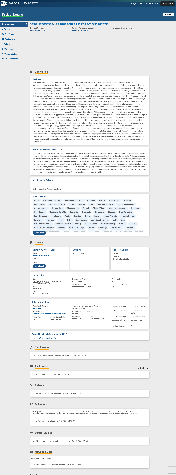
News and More (10, 59)
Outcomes (7, 49)
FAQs (133, 3)
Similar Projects (10, 69)
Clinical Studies (9, 54)
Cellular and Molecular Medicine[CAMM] (49, 313)
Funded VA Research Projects (44, 338)
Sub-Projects (9, 34)
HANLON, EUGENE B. (42, 256)
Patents (6, 44)
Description (14, 24)
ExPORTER (152, 3)
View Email (39, 266)
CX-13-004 (37, 308)
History (6, 64)
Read (39, 233)
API (141, 3)
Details (6, 29)
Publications (8, 39)
